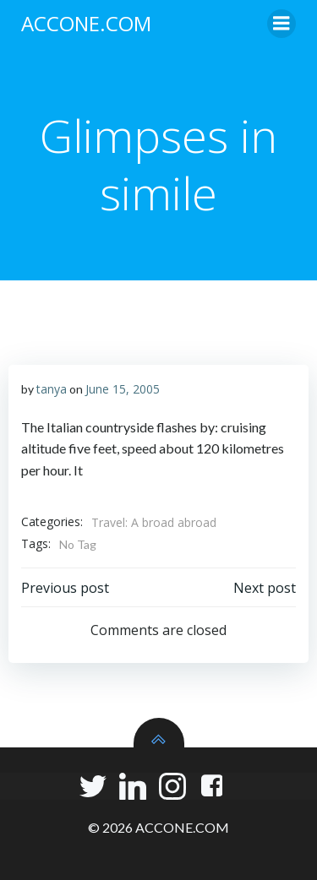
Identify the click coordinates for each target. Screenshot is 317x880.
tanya (51, 389)
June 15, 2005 (122, 389)
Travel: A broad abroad (153, 522)
